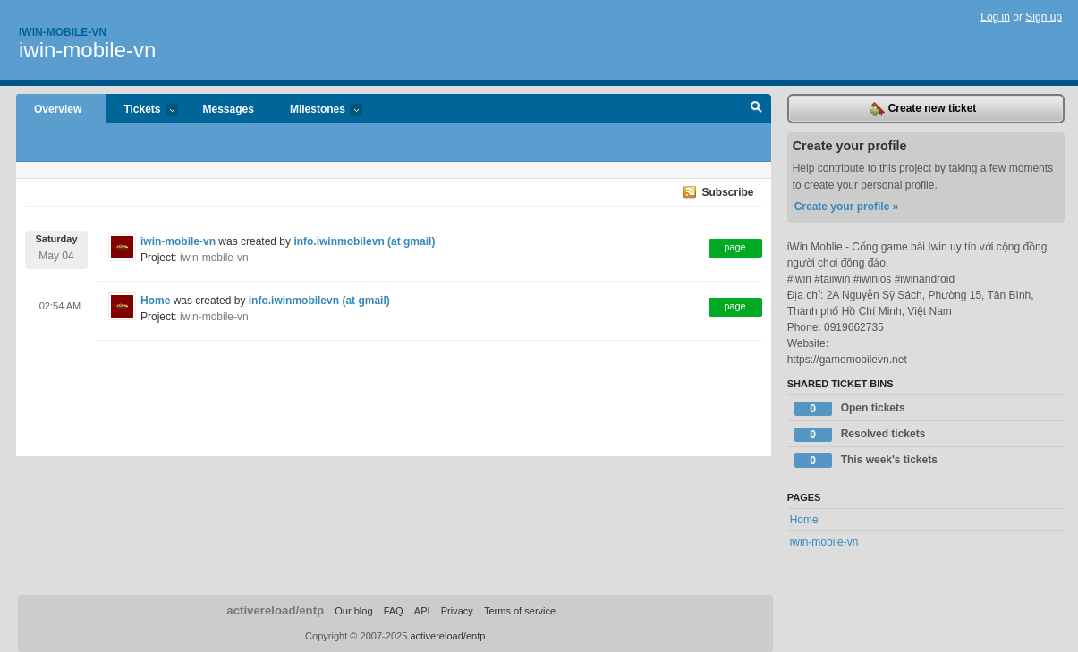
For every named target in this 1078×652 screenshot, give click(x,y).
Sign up (1043, 17)
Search (756, 109)
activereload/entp (275, 610)
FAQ (393, 610)
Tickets (141, 110)
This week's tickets (866, 460)
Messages (228, 109)
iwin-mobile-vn (87, 50)
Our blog (353, 610)
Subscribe (727, 192)
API (422, 610)
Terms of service (520, 610)
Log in (995, 17)
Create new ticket (923, 109)
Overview (57, 109)
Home (155, 300)
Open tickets (849, 409)
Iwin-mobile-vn (62, 32)
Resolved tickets (860, 435)
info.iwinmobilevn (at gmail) (364, 241)
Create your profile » (846, 206)
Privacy (457, 610)
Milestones (317, 110)
